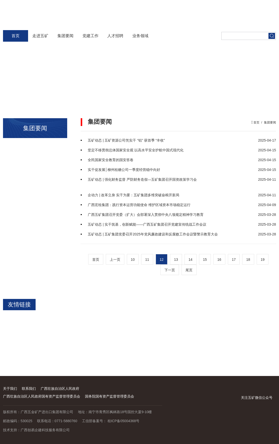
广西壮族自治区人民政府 (60, 389)
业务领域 (140, 36)
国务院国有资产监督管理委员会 (109, 396)
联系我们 (29, 389)
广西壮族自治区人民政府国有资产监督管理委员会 (41, 396)
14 (191, 260)
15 (205, 260)
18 (248, 260)
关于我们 (10, 389)
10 (133, 260)
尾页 (189, 270)
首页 (16, 36)
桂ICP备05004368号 (124, 421)
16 (219, 260)
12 (162, 260)
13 (176, 260)
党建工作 (90, 36)
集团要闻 (65, 36)
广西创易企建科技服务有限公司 (45, 430)
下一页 (169, 270)
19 (263, 260)
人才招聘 (115, 36)
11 (147, 260)
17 (234, 260)
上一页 (115, 260)
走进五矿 (40, 36)
